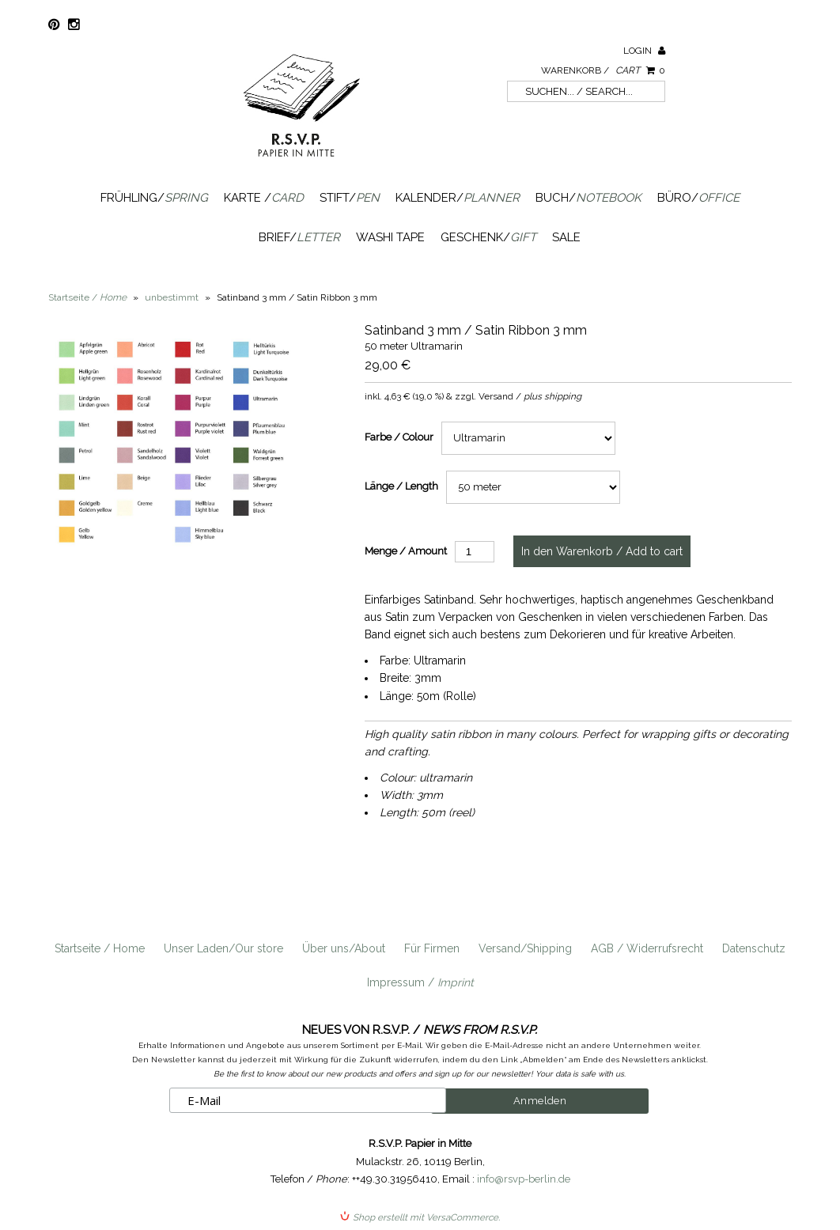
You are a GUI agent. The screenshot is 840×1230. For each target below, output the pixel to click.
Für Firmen (432, 948)
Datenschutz (753, 948)
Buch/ (588, 198)
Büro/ (698, 198)
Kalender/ (457, 198)
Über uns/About (343, 948)
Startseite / (87, 297)
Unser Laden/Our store (223, 948)
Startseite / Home (100, 948)
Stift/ (350, 198)
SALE (566, 237)
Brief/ (299, 237)
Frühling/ (154, 198)
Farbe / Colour (399, 437)
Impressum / (420, 982)
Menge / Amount (406, 551)
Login (644, 50)
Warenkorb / (603, 70)
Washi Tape (390, 237)
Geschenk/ (488, 237)
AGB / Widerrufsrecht (647, 948)
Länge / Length (401, 486)
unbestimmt (172, 297)
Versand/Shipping (525, 948)
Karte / (264, 198)
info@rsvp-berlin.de (523, 1179)
